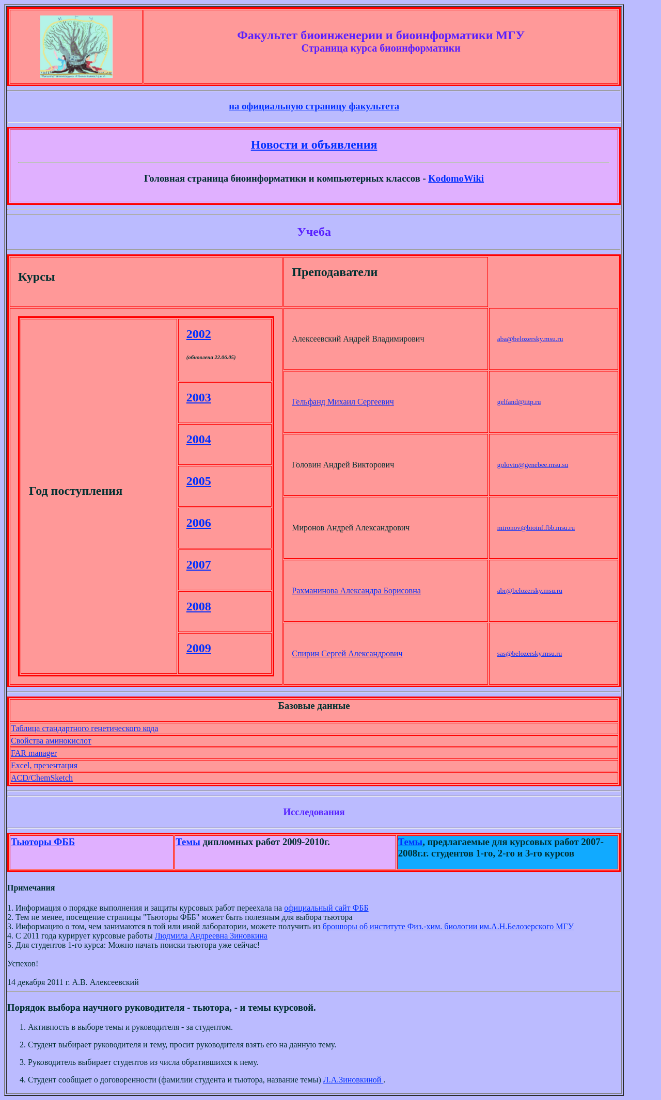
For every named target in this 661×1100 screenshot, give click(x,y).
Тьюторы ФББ (43, 841)
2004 (198, 439)
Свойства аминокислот (51, 740)
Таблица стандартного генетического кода (84, 728)
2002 (198, 334)
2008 (198, 606)
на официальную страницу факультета (314, 106)
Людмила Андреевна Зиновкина (211, 935)
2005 (198, 481)
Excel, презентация (44, 765)
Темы (188, 841)
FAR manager (34, 753)
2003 (198, 397)
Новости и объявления (314, 144)
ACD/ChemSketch (42, 777)
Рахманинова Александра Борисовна (356, 590)
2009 (198, 648)
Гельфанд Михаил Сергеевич (343, 401)
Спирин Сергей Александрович (347, 653)
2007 (198, 564)
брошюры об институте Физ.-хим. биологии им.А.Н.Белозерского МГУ (448, 926)
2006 (198, 522)
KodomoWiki (456, 178)
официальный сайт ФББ (326, 907)
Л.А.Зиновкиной (353, 1079)
